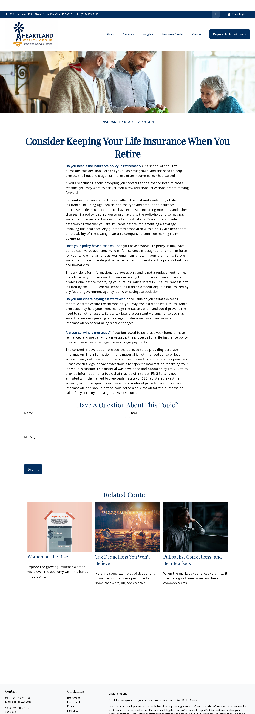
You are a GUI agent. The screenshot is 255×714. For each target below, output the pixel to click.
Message (30, 426)
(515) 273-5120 (87, 3)
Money (71, 708)
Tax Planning (74, 704)
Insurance (72, 700)
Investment (73, 691)
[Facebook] (216, 3)
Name (28, 402)
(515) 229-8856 (23, 691)
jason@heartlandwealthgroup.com (25, 711)
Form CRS (121, 683)
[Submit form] (33, 458)
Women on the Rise (47, 546)
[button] (110, 23)
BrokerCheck (189, 689)
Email (133, 402)
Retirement (73, 687)
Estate (70, 695)
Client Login (236, 3)
